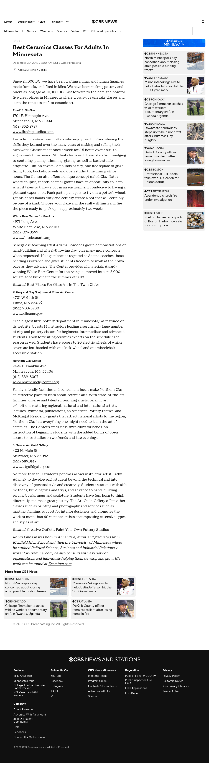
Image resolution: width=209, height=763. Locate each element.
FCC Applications (136, 688)
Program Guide (97, 681)
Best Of (17, 41)
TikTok (55, 691)
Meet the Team (97, 675)
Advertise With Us (99, 691)
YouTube (56, 675)
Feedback (20, 732)
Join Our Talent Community (23, 720)
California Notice (172, 681)
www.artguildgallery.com (32, 466)
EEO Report (132, 693)
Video (75, 31)
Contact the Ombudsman (29, 737)
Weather (46, 31)
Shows (57, 21)
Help (16, 726)
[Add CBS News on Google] (30, 70)
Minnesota (11, 31)
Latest (9, 21)
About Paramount (24, 709)
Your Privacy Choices (175, 686)
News (31, 31)
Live (43, 21)
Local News (26, 21)
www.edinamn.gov (28, 313)
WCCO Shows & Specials (99, 31)
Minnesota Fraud (24, 681)
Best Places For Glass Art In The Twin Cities (63, 284)
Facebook (57, 681)
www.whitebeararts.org (31, 237)
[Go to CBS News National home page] (104, 21)
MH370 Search (23, 675)
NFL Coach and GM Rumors (26, 694)
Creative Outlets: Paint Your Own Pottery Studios (68, 529)
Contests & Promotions (102, 686)
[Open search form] (203, 21)
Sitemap (93, 696)
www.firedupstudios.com (33, 132)
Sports (62, 31)
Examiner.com (60, 564)
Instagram (57, 686)
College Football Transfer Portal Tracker (29, 687)
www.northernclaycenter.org (36, 382)
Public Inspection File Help (138, 681)
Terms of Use (170, 691)
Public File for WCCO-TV (140, 675)
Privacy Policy (171, 675)
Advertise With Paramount (30, 714)
